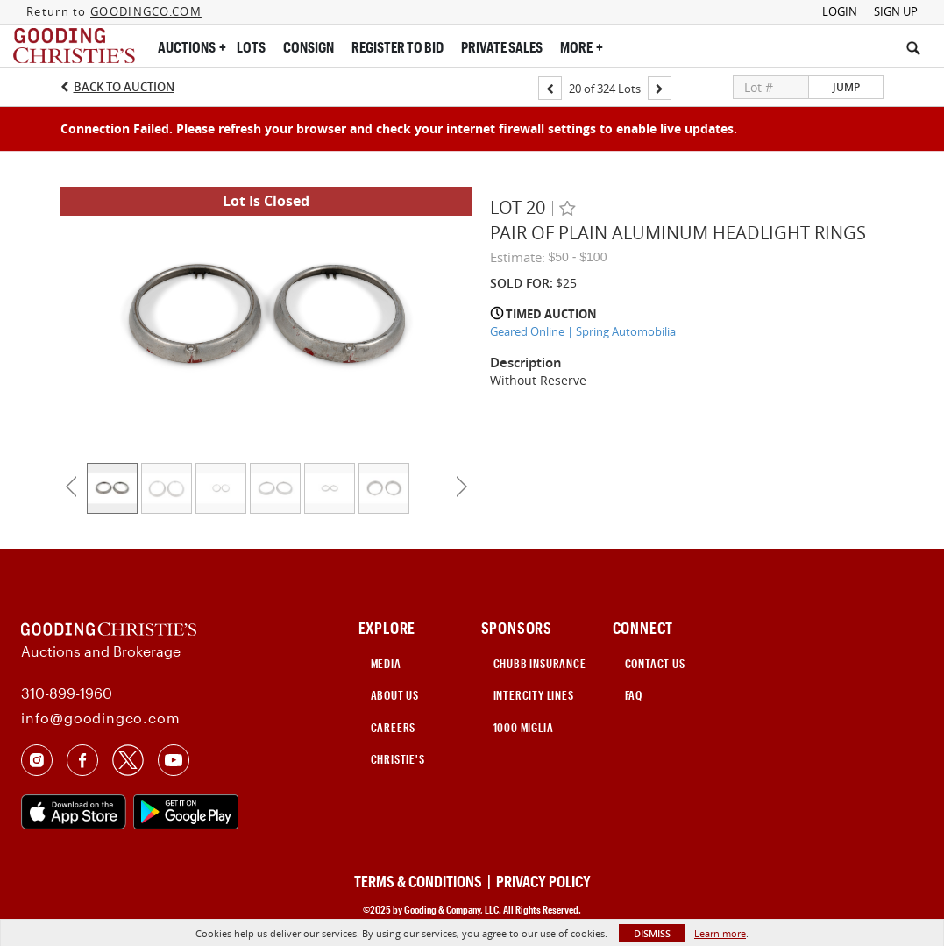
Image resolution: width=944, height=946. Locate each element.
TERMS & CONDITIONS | (423, 881)
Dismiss (652, 933)
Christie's (398, 759)
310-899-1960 (66, 693)
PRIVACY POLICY (543, 881)
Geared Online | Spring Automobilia (583, 331)
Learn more (720, 933)
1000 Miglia (523, 728)
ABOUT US (395, 695)
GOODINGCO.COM (146, 11)
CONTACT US (655, 664)
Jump (846, 87)
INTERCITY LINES (533, 695)
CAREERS (393, 728)
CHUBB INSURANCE (539, 664)
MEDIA (386, 664)
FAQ (633, 695)
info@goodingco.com (100, 717)
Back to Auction (124, 87)
